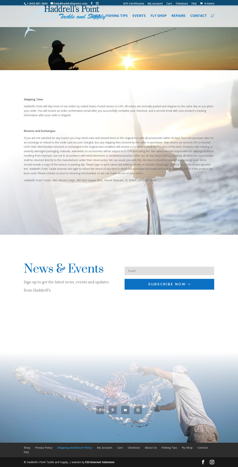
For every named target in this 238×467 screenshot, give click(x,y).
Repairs (178, 17)
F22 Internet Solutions (100, 462)
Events (139, 17)
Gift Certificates (133, 3)
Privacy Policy (43, 447)
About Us (151, 447)
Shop (96, 17)
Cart (169, 3)
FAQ (194, 3)
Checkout (182, 3)
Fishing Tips (116, 17)
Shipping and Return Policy (74, 447)
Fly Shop (158, 17)
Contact (198, 17)
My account (155, 3)
